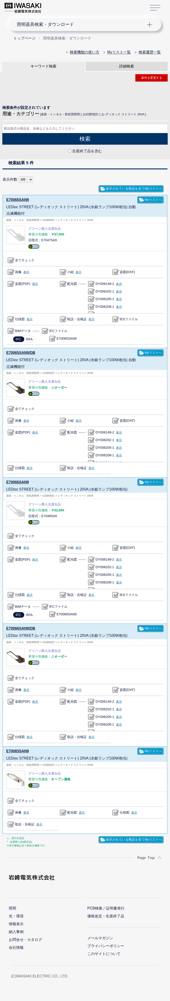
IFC (18, 339)
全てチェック (24, 260)
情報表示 (16, 923)
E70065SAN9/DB (20, 352)
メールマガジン (100, 937)
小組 (70, 272)
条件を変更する (151, 77)
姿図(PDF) (22, 283)
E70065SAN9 (17, 199)
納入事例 (16, 931)
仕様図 (20, 319)
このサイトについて (104, 953)
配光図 (72, 283)
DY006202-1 (104, 291)
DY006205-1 (104, 299)
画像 (18, 272)
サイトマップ (155, 8)
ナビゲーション (81, 24)
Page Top (146, 856)
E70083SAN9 (17, 750)
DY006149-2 (104, 283)
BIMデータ (23, 331)
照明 (12, 907)
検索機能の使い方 (84, 52)
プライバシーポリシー (105, 945)
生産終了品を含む (87, 151)
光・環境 (16, 915)
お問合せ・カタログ (25, 938)
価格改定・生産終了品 (105, 915)
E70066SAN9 (17, 481)
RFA (29, 339)
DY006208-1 (104, 306)
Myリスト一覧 (119, 52)
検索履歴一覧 (150, 52)
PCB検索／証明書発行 (105, 907)
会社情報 (16, 946)
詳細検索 (126, 66)
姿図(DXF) (127, 272)
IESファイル (129, 319)
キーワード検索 (43, 66)
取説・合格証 (77, 319)
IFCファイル (58, 331)
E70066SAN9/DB (20, 627)
